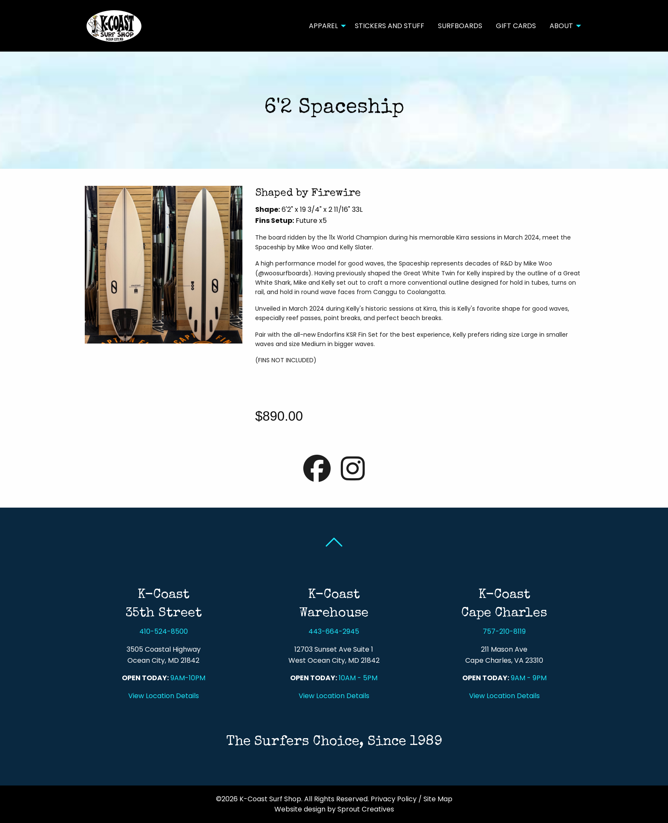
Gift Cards (516, 26)
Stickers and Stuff (389, 26)
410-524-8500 (163, 631)
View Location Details (163, 696)
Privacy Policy (394, 799)
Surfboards (460, 26)
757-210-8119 (504, 631)
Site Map (437, 799)
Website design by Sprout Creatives (334, 809)
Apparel (323, 26)
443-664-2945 (333, 631)
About (561, 26)
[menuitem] (325, 25)
